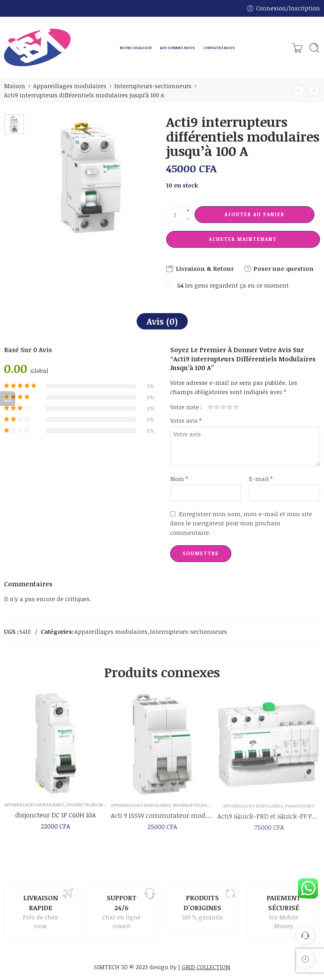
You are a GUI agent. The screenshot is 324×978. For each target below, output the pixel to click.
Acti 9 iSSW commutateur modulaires (162, 819)
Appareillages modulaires (69, 86)
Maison (14, 86)
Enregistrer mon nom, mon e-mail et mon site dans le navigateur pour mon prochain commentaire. (241, 523)
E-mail (260, 479)
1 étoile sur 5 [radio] (210, 407)
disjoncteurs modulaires (95, 808)
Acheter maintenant (243, 239)
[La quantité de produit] (175, 214)
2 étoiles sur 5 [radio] (213, 407)
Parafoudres (299, 811)
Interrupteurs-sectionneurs (152, 86)
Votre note (184, 407)
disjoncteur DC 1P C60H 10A (55, 818)
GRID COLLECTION (206, 967)
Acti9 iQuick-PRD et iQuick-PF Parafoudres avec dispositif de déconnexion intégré (268, 821)
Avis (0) (162, 321)
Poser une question (279, 268)
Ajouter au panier (254, 214)
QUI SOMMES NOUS (177, 47)
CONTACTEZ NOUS (219, 47)
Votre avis (185, 420)
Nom (179, 479)
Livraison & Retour (200, 268)
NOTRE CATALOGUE (136, 47)
